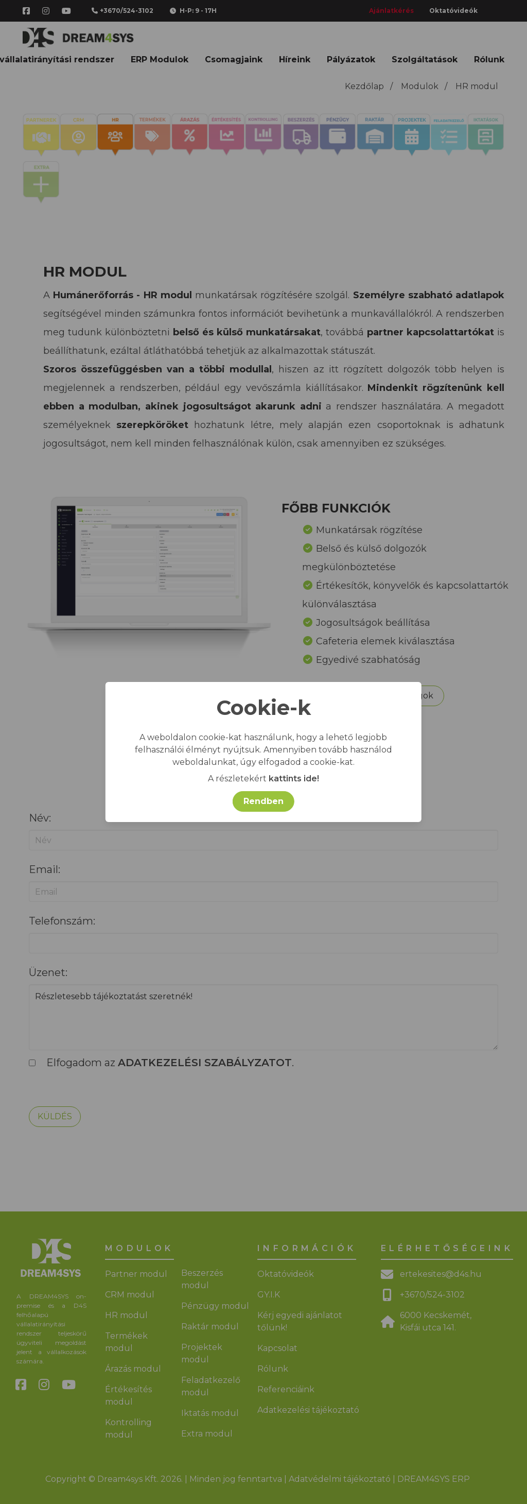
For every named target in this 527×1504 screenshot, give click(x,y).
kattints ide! (294, 778)
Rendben (263, 801)
